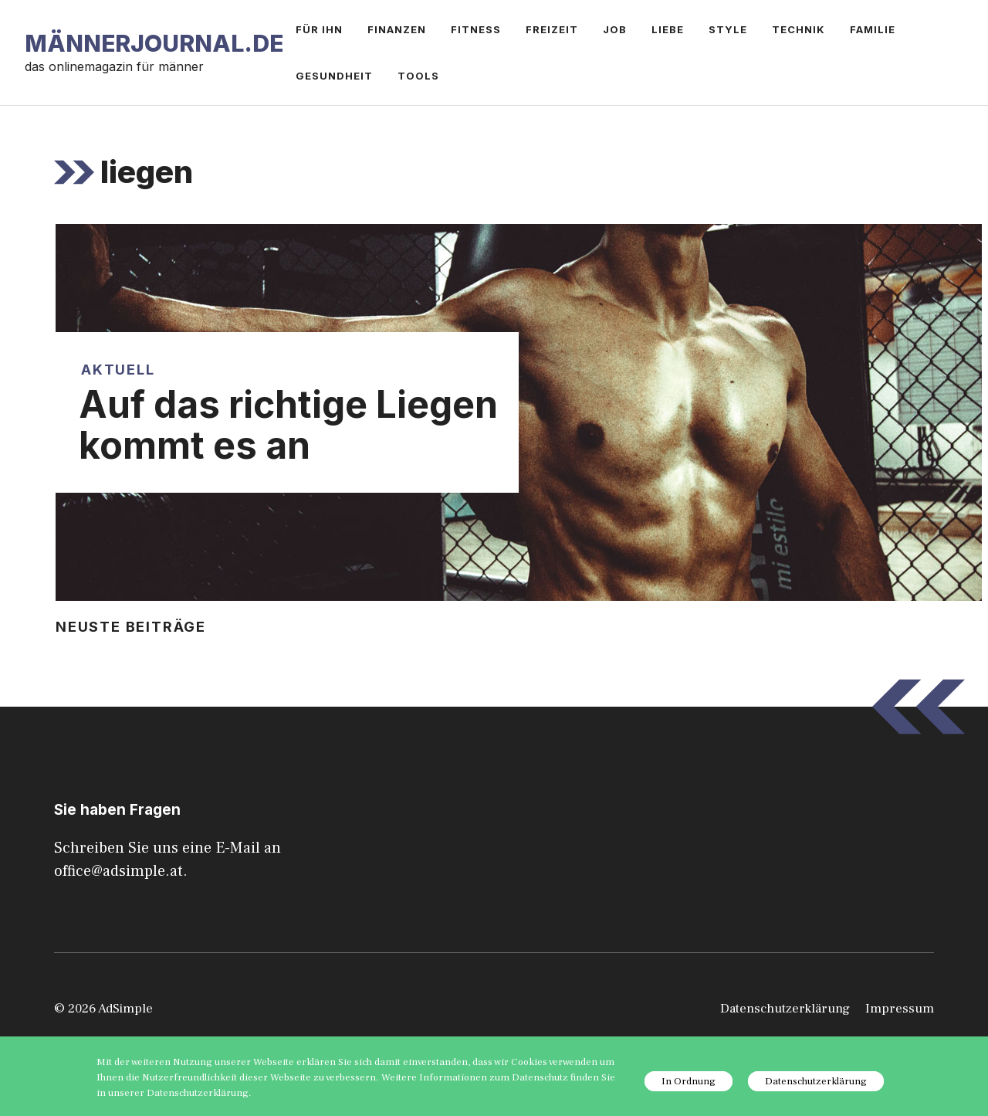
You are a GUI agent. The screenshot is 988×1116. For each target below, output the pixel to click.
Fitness (476, 29)
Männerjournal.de (154, 43)
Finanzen (396, 29)
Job (615, 29)
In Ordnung (688, 1081)
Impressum (899, 1008)
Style (728, 29)
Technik (798, 29)
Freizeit (552, 29)
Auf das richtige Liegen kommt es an (288, 425)
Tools (418, 76)
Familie (872, 29)
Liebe (667, 29)
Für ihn (319, 29)
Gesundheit (334, 76)
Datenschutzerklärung (785, 1008)
